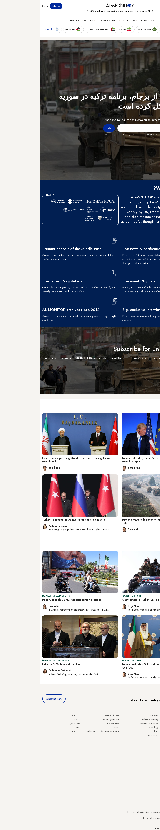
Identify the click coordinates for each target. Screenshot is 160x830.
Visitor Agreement (71, 719)
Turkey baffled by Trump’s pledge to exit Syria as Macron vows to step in (117, 460)
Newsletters (145, 6)
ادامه (151, 372)
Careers (36, 731)
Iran (156, 727)
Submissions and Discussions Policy (63, 731)
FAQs (76, 727)
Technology (88, 20)
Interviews (34, 20)
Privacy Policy (72, 723)
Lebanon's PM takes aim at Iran (21, 664)
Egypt (155, 743)
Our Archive (112, 735)
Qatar (155, 747)
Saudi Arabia (152, 723)
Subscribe (16, 6)
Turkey (155, 719)
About (37, 719)
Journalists (35, 723)
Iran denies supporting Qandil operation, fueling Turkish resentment (37, 460)
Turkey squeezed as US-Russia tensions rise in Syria (34, 520)
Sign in (5, 6)
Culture (103, 20)
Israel (155, 735)
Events (134, 6)
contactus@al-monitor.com (146, 817)
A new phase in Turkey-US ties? (101, 600)
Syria (155, 755)
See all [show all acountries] (8, 29)
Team (37, 727)
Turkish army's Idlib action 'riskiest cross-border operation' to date (120, 521)
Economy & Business (67, 20)
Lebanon (154, 751)
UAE (156, 731)
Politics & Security (121, 20)
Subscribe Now (14, 699)
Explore (48, 20)
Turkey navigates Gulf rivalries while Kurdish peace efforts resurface (118, 666)
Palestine (154, 739)
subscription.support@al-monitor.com (141, 812)
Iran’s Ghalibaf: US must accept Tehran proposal (32, 600)
